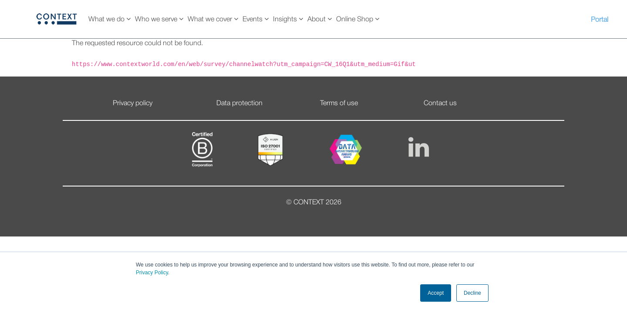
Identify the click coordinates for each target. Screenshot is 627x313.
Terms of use (339, 103)
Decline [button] (472, 293)
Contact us (440, 103)
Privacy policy (132, 103)
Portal (599, 20)
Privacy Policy (152, 273)
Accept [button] (436, 293)
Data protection (239, 103)
